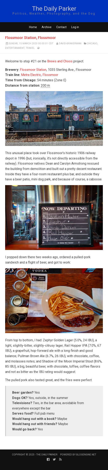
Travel (30, 48)
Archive (47, 27)
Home (33, 27)
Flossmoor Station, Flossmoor (30, 38)
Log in (75, 27)
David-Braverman (70, 43)
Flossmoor (50, 75)
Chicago (92, 43)
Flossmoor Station (33, 70)
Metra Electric (31, 75)
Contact (61, 27)
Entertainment (15, 48)
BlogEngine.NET (86, 454)
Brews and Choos (60, 61)
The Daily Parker (54, 8)
